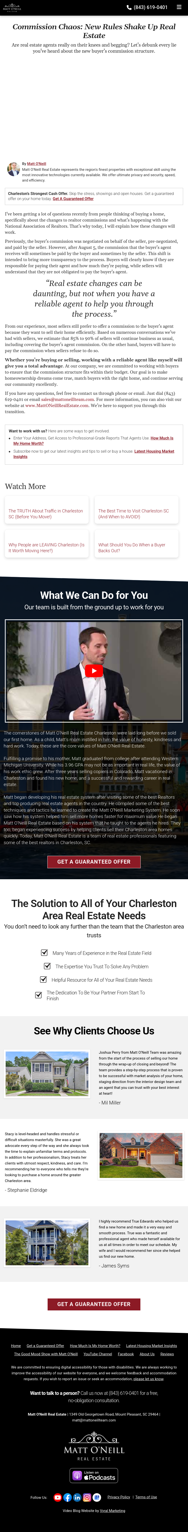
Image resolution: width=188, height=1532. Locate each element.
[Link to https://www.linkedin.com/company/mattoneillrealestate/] (77, 1497)
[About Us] (147, 1354)
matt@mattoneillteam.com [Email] (94, 1420)
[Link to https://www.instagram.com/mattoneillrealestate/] (87, 1497)
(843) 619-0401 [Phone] (148, 7)
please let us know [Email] (148, 1379)
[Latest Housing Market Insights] (151, 1346)
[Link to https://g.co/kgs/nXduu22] (97, 1497)
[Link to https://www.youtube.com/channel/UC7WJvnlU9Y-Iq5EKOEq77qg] (57, 1497)
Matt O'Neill (36, 164)
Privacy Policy (119, 1497)
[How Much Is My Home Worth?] (95, 1346)
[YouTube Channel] (98, 1354)
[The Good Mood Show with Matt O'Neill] (46, 1354)
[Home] (10, 7)
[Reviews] (167, 1354)
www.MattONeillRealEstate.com (56, 406)
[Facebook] (126, 1354)
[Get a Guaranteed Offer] (45, 1346)
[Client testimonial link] (47, 1074)
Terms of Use (146, 1497)
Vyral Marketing (112, 1511)
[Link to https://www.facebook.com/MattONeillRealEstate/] (67, 1497)
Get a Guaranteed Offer (73, 198)
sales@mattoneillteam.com (67, 399)
